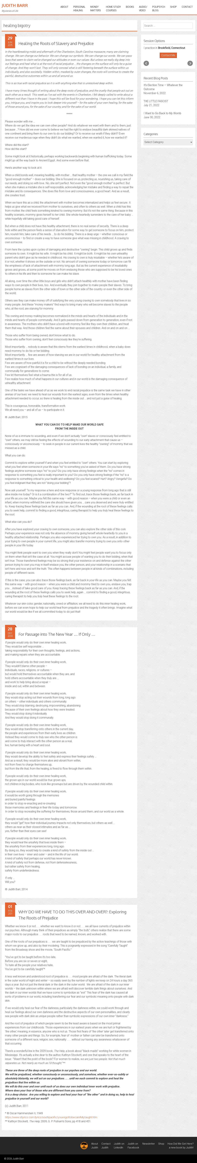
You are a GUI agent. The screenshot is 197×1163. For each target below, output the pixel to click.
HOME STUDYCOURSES (113, 8)
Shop (173, 6)
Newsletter (148, 1143)
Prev (146, 63)
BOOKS (130, 6)
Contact (187, 6)
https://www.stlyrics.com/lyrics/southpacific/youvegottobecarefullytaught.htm (51, 1117)
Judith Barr (15, 5)
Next (190, 63)
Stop (169, 58)
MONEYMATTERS (95, 8)
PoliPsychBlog (158, 8)
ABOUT (64, 6)
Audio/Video (143, 8)
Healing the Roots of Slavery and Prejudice (56, 43)
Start (167, 58)
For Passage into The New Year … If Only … (56, 634)
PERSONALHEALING (79, 8)
